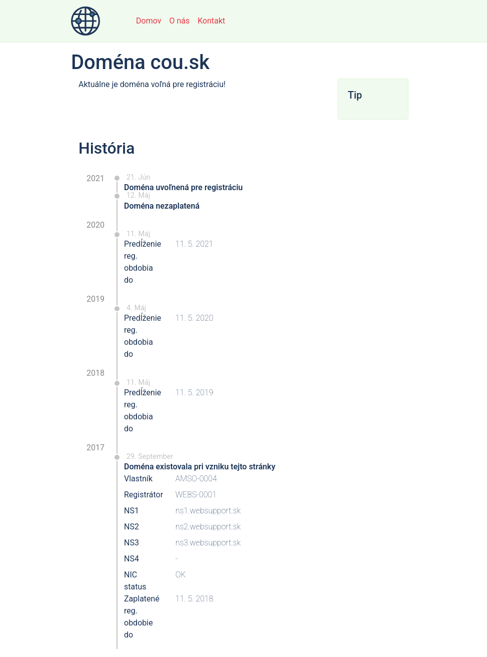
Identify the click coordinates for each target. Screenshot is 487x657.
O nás (179, 21)
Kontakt (211, 21)
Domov (148, 21)
